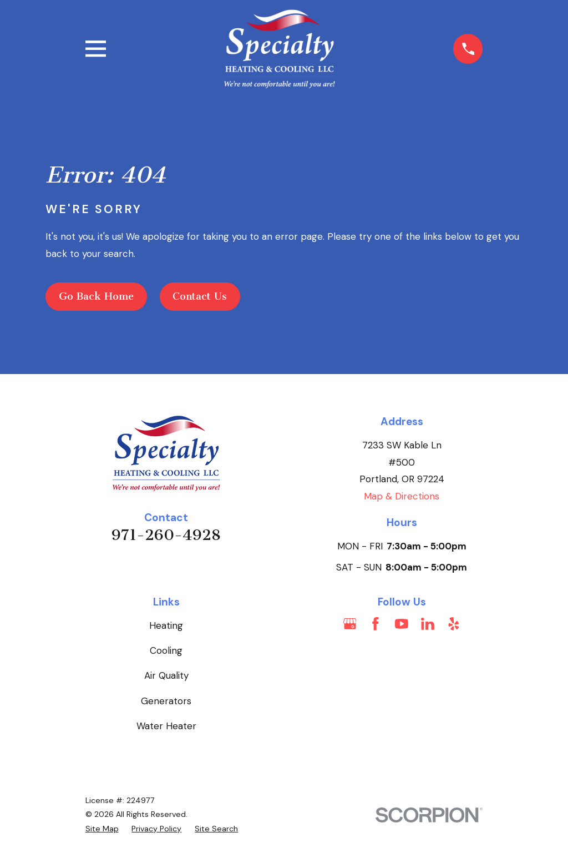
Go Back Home (96, 296)
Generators (166, 701)
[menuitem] (102, 829)
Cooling (166, 650)
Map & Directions (401, 496)
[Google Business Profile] (350, 623)
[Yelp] (453, 623)
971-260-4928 (166, 535)
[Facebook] (375, 623)
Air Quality (166, 675)
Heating (166, 625)
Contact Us (200, 296)
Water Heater (166, 726)
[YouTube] (401, 623)
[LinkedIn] (427, 623)
